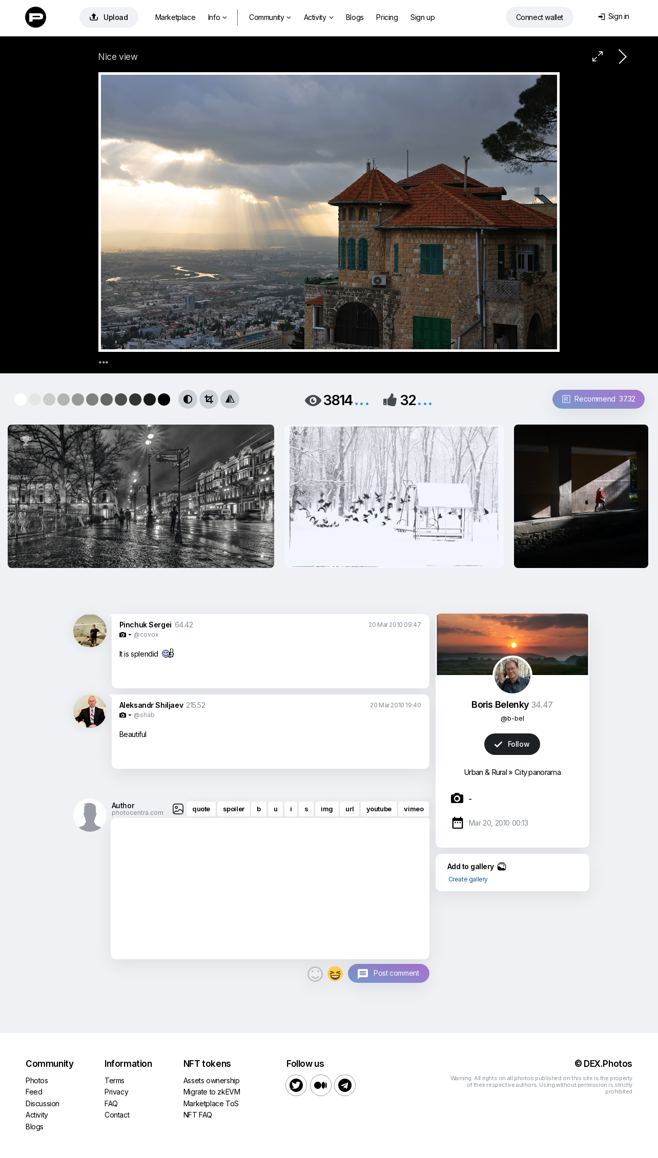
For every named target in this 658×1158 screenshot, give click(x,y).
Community (270, 17)
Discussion (42, 1103)
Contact (117, 1114)
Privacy (116, 1091)
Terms (115, 1080)
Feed (34, 1091)
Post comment (396, 972)
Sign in (613, 16)
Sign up (422, 17)
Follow (512, 744)
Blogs (355, 17)
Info (217, 17)
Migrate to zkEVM (211, 1091)
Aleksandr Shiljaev (151, 705)
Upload (109, 17)
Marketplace (175, 17)
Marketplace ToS (211, 1103)
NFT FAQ (197, 1114)
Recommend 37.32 (598, 398)
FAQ (111, 1103)
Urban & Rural (485, 772)
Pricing (387, 17)
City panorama (538, 772)
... (362, 399)
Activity (318, 17)
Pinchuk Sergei (145, 624)
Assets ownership (211, 1080)
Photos (37, 1080)
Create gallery (468, 879)
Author (123, 805)
